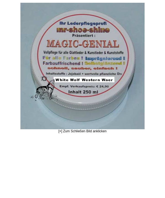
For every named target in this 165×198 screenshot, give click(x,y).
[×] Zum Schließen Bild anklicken (82, 68)
